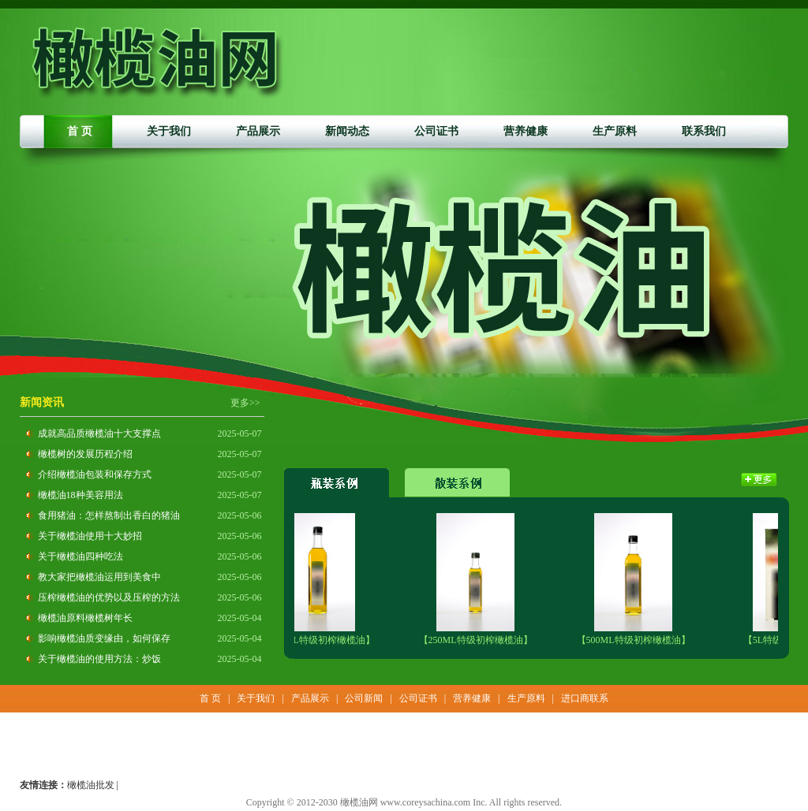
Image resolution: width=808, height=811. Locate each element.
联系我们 (704, 131)
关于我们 (169, 131)
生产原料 (615, 131)
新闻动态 (347, 131)
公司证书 (436, 131)
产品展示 (258, 131)
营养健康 (525, 131)
